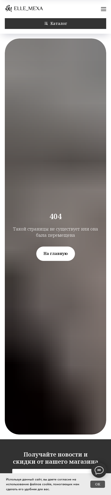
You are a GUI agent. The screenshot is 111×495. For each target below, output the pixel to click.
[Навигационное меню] (103, 9)
